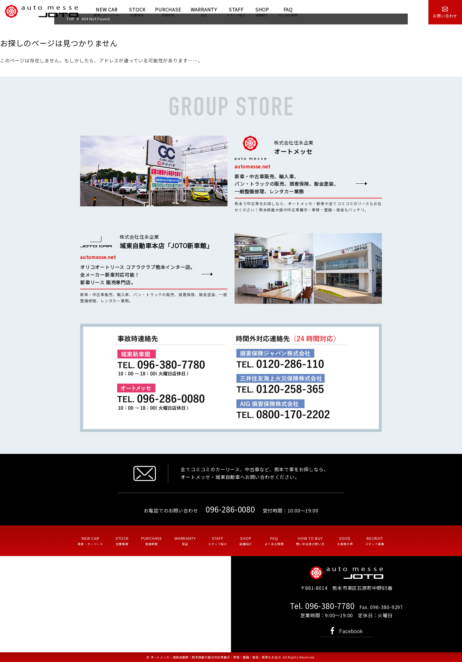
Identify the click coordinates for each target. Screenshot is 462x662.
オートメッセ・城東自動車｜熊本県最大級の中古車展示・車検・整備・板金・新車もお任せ (216, 657)
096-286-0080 (230, 509)
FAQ (288, 11)
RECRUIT (375, 540)
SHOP (262, 11)
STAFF (236, 11)
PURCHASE (168, 11)
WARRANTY (204, 11)
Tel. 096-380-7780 (322, 605)
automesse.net (252, 166)
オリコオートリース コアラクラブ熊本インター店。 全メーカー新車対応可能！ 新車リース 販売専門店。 (137, 274)
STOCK (137, 11)
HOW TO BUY (310, 540)
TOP (71, 18)
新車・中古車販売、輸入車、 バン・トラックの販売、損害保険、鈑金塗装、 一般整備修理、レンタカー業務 (287, 184)
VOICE (345, 540)
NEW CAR (106, 11)
